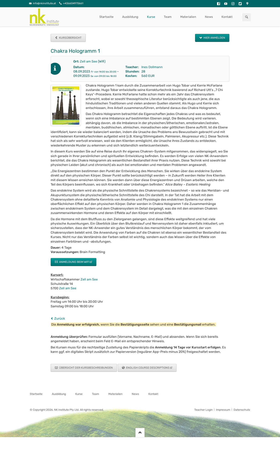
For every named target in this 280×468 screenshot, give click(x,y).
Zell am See (88, 61)
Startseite (106, 17)
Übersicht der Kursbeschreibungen (85, 367)
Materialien (188, 17)
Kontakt (227, 17)
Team (168, 17)
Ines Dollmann (152, 67)
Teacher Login (203, 410)
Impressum (223, 410)
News (209, 17)
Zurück (59, 318)
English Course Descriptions (147, 367)
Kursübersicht (70, 37)
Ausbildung (130, 17)
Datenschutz (242, 410)
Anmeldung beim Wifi (73, 262)
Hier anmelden (214, 37)
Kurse (151, 17)
